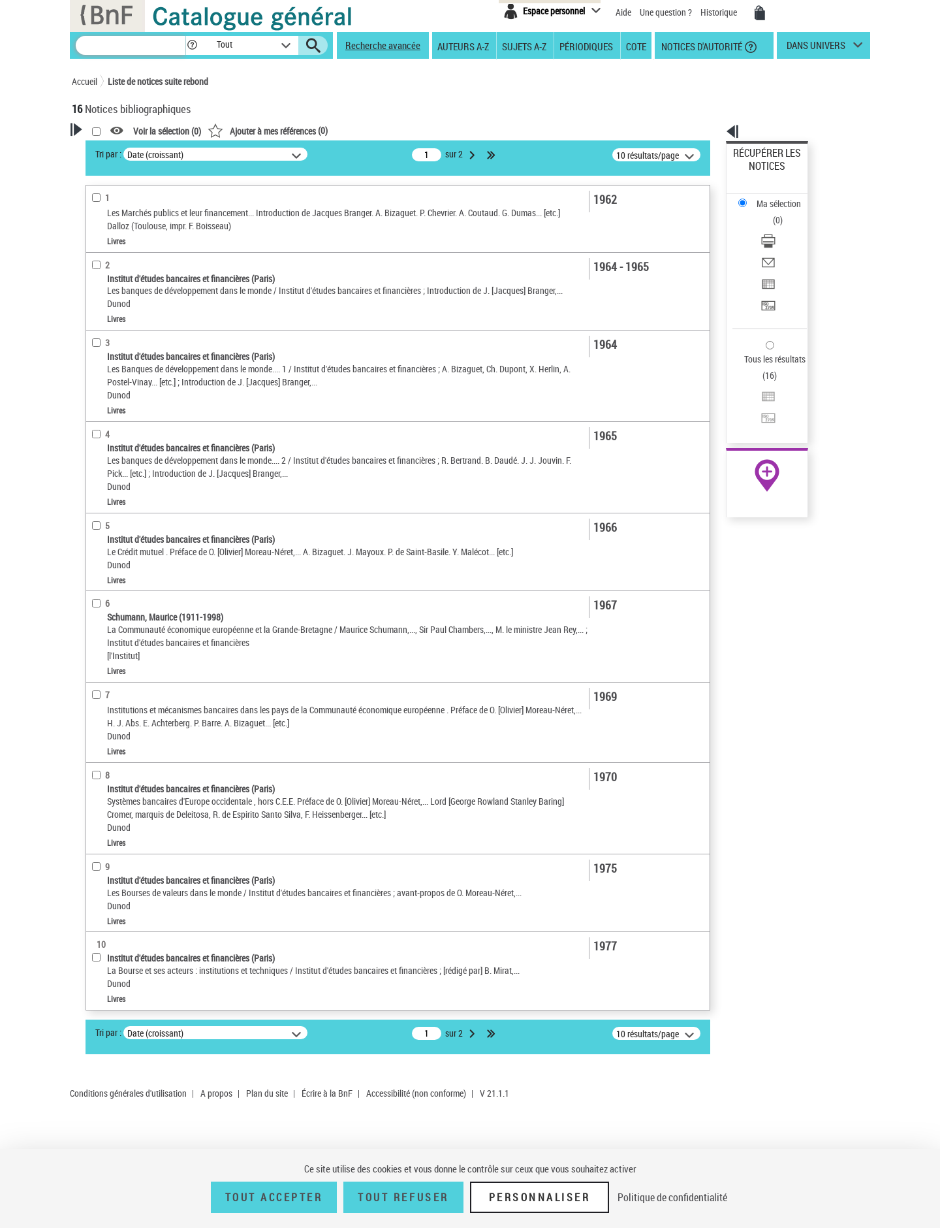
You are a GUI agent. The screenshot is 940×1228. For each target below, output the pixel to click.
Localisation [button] (109, 451)
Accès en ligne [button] (114, 336)
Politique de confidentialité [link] (672, 1197)
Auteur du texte (120, 297)
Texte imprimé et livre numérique (149, 378)
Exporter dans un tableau (780, 227)
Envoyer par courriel (771, 212)
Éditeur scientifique (124, 316)
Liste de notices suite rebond (158, 81)
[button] (192, 45)
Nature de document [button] (126, 358)
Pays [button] (94, 581)
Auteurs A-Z (463, 45)
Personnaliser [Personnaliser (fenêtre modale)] (540, 1197)
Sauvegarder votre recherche (153, 214)
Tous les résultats (766, 279)
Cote (636, 45)
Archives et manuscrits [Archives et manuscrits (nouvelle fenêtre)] (755, 399)
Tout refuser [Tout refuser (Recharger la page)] (403, 1197)
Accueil (84, 81)
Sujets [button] (98, 537)
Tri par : (276, 154)
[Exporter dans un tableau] (784, 227)
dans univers (816, 48)
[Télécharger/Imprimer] (784, 196)
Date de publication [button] (124, 516)
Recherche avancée (382, 45)
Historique (719, 12)
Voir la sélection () (335, 131)
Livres (103, 431)
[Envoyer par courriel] (784, 212)
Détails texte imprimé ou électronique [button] (134, 404)
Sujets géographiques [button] (129, 560)
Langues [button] (102, 494)
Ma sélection (758, 173)
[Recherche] (130, 45)
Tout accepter (274, 1197)
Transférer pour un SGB (777, 243)
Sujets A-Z (524, 45)
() (435, 130)
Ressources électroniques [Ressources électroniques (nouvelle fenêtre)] (760, 414)
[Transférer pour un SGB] (784, 243)
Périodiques (586, 45)
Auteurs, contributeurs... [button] (134, 472)
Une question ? (666, 12)
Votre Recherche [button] (125, 151)
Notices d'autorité (700, 45)
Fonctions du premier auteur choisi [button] (142, 270)
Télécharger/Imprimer (773, 196)
